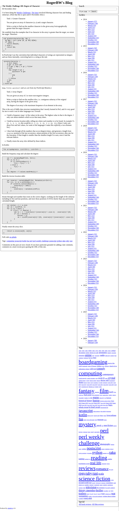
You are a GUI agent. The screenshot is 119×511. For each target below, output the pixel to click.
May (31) (91, 30)
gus (105, 398)
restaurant (104, 463)
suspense (81, 487)
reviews (87, 468)
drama (81, 382)
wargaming (83, 496)
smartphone (109, 483)
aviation (112, 355)
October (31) (92, 40)
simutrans (103, 483)
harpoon (108, 398)
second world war (85, 483)
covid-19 (101, 378)
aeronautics (103, 353)
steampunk (96, 485)
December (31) (93, 44)
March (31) (92, 52)
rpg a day (111, 469)
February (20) (93, 343)
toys (112, 491)
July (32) (91, 34)
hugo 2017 (97, 403)
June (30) (91, 58)
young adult (87, 498)
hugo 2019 (109, 403)
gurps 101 (101, 398)
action (87, 353)
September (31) (93, 38)
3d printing (82, 353)
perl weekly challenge (41, 259)
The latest (35, 13)
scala (101, 473)
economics (95, 382)
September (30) (93, 64)
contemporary (108, 374)
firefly (111, 392)
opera (89, 432)
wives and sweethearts (97, 496)
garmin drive (105, 395)
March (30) (92, 212)
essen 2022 (100, 384)
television (91, 487)
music (105, 419)
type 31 (95, 494)
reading (99, 458)
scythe (112, 480)
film (104, 391)
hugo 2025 (105, 405)
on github (12, 255)
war (113, 493)
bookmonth (84, 366)
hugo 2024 (100, 405)
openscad (85, 432)
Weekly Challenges (24, 13)
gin (89, 398)
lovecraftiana (111, 415)
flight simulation (95, 395)
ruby (67, 259)
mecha (84, 419)
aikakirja (110, 352)
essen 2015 (110, 382)
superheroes (110, 485)
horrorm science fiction (105, 401)
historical (82, 401)
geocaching (81, 398)
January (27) (92, 21)
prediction (107, 449)
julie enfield (103, 411)
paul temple (97, 432)
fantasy (86, 391)
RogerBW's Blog (59, 3)
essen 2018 (89, 384)
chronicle (107, 366)
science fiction (94, 479)
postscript (52, 259)
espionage (105, 382)
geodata (86, 398)
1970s (96, 350)
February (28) (93, 50)
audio (102, 355)
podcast (112, 444)
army (93, 355)
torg (109, 490)
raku (63, 259)
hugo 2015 (85, 403)
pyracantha (89, 453)
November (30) (93, 42)
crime (106, 378)
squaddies (86, 485)
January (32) (92, 48)
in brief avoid (94, 407)
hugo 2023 (95, 405)
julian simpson (96, 411)
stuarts (101, 485)
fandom (97, 386)
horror (96, 400)
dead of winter (93, 380)
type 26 (91, 494)
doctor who (105, 380)
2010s (109, 350)
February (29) (93, 77)
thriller (99, 490)
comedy (100, 368)
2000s (106, 350)
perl (31, 259)
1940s (86, 350)
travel (88, 494)
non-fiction (108, 425)
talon (84, 487)
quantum (105, 453)
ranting (81, 459)
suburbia (105, 485)
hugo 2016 (91, 403)
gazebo (110, 395)
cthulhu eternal (82, 380)
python (59, 259)
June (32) (91, 32)
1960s (93, 350)
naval (99, 425)
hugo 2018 (103, 403)
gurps (96, 397)
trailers (82, 493)
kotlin (24, 259)
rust (71, 259)
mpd (96, 419)
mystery (87, 424)
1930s (83, 350)
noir (102, 425)
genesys (114, 395)
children (99, 366)
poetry (80, 449)
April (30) (91, 54)
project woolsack (82, 453)
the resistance (101, 488)
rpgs (82, 473)
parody (92, 432)
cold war (93, 369)
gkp (91, 398)
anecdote (114, 352)
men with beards (90, 419)
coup (96, 378)
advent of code (94, 353)
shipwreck (98, 483)
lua (28, 259)
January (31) (92, 75)
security (94, 483)
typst (103, 494)
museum (100, 420)
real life (95, 463)
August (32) (92, 36)
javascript (18, 259)
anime (88, 355)
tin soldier (105, 490)
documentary (112, 380)
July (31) (91, 60)
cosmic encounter (91, 378)
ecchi (91, 382)
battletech (86, 358)
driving (85, 382)
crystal (111, 377)
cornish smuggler (82, 378)
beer (94, 358)
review (108, 463)
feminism (97, 392)
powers (103, 449)
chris (103, 366)
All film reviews (98, 504)
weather (90, 496)
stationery (91, 485)
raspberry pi (87, 459)
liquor (105, 415)
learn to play (90, 415)
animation (82, 355)
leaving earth (97, 415)
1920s (80, 350)
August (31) (92, 89)
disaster (98, 380)
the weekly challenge (110, 487)
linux (101, 415)
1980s (99, 350)
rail (108, 453)
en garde (100, 382)
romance (102, 469)
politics (84, 449)
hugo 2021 (84, 405)
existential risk (84, 386)
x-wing (81, 498)
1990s (103, 350)
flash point (87, 395)
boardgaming (93, 362)
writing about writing (109, 496)
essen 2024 (111, 384)
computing (10, 259)
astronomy (97, 355)
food (101, 395)
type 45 (99, 494)
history (89, 401)
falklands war (91, 386)
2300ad (113, 350)
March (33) (92, 25)
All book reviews (85, 504)
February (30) (93, 23)
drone (88, 382)
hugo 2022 (89, 405)
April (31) (91, 28)
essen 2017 (83, 384)
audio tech (107, 355)
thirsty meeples (87, 490)
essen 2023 (105, 384)
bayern (91, 358)
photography (105, 444)
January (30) (92, 340)
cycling (87, 380)
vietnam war (108, 494)
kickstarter (108, 411)
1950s (90, 350)
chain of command (92, 366)
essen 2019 (94, 384)
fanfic (100, 386)
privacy (112, 449)
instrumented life (104, 407)
